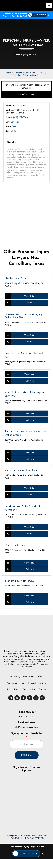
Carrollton (17, 75)
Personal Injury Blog (37, 682)
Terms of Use (29, 689)
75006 (13, 130)
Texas (41, 72)
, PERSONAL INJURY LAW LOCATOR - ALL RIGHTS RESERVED (28, 837)
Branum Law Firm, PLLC (20, 581)
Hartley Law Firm (32, 75)
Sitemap (42, 689)
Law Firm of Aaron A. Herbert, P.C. (24, 355)
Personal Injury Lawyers (25, 72)
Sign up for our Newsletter (26, 735)
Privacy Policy (13, 689)
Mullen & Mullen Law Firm (21, 470)
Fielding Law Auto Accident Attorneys (22, 508)
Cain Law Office (15, 545)
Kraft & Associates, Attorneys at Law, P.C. (25, 394)
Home (8, 72)
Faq (22, 682)
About (40, 676)
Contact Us (12, 682)
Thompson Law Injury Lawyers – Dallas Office (25, 433)
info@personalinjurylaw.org (26, 727)
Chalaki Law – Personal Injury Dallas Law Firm (23, 316)
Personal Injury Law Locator (22, 676)
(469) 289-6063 (26, 54)
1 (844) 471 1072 (26, 94)
